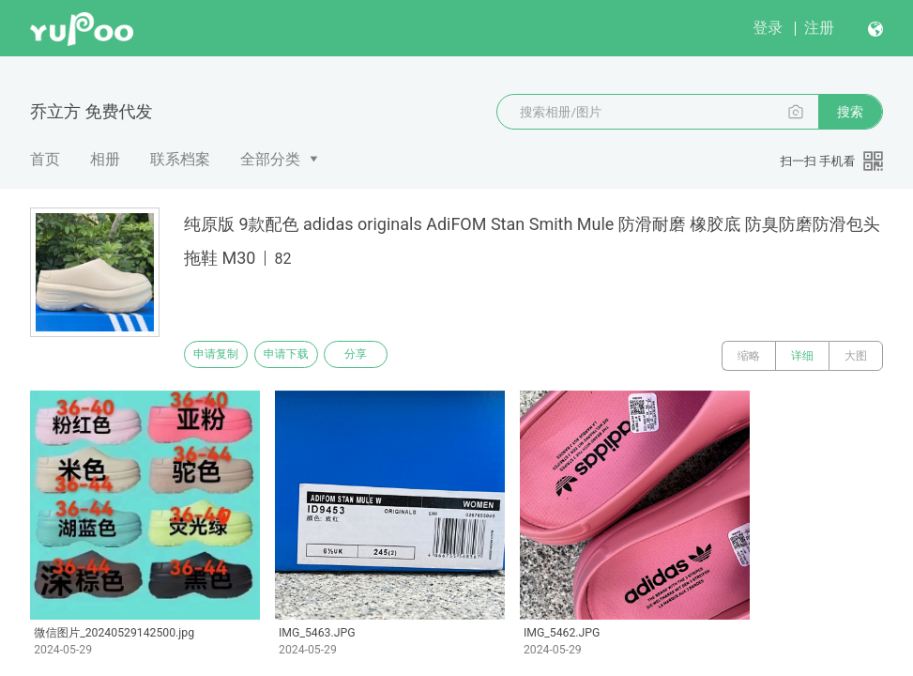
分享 (392, 355)
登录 (768, 28)
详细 (802, 355)
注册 (819, 28)
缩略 (749, 355)
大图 (856, 355)
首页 (45, 159)
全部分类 (270, 159)
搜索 (850, 111)
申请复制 (223, 355)
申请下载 (307, 355)
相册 (105, 159)
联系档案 (180, 159)
